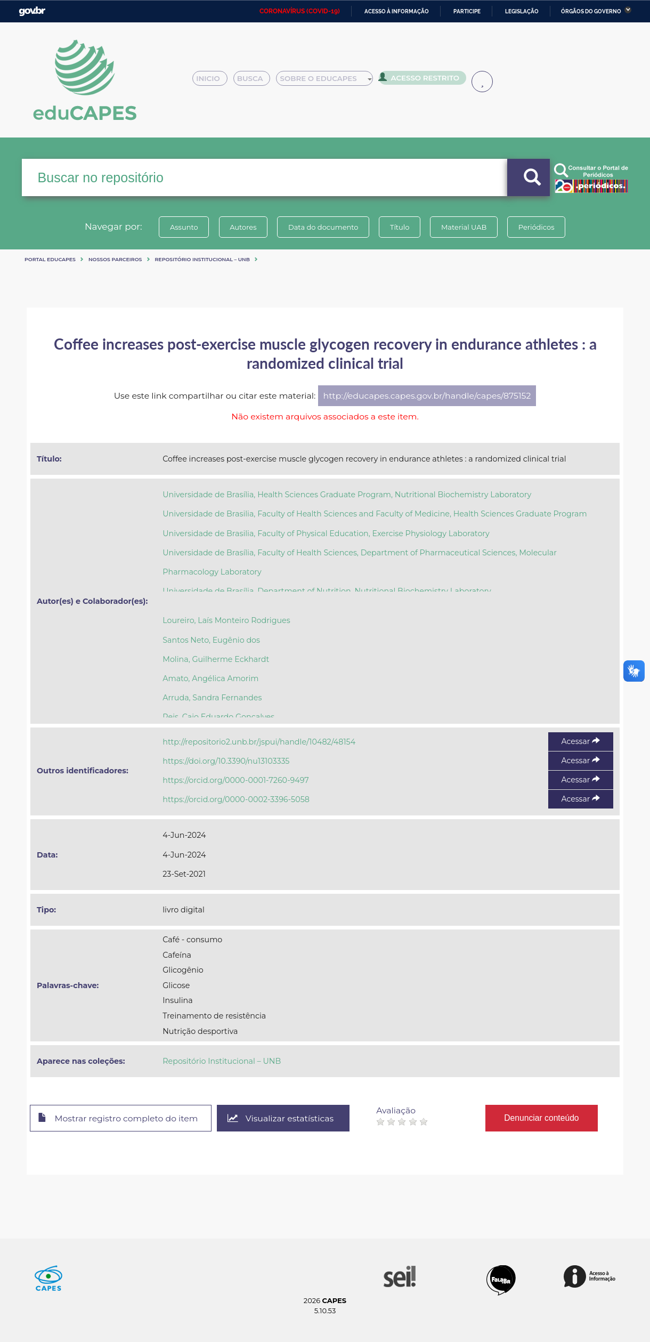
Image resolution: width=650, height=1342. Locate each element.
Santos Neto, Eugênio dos (211, 640)
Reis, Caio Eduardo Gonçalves (218, 717)
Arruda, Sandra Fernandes (212, 697)
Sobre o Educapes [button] (329, 81)
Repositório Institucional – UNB (202, 259)
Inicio (212, 81)
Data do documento (323, 227)
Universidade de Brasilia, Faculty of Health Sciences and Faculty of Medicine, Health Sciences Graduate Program (374, 514)
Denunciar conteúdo (543, 1117)
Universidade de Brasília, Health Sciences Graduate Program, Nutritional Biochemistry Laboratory (346, 494)
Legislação (522, 11)
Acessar (581, 741)
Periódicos (537, 227)
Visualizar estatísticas (282, 1118)
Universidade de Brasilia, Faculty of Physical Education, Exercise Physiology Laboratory (326, 533)
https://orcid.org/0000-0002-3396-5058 (236, 799)
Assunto (183, 227)
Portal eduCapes (50, 259)
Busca (256, 81)
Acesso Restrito (422, 80)
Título (400, 227)
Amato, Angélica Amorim (210, 678)
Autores (242, 227)
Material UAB (464, 227)
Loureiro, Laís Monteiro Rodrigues (226, 620)
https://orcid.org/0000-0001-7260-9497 (235, 780)
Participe (467, 11)
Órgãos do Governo (591, 11)
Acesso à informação (396, 11)
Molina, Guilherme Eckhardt (215, 659)
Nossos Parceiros (115, 259)
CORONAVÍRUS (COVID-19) (299, 11)
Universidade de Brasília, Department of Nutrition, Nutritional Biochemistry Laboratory (326, 591)
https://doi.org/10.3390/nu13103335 (225, 761)
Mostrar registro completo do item (118, 1118)
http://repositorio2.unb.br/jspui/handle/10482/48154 (258, 742)
